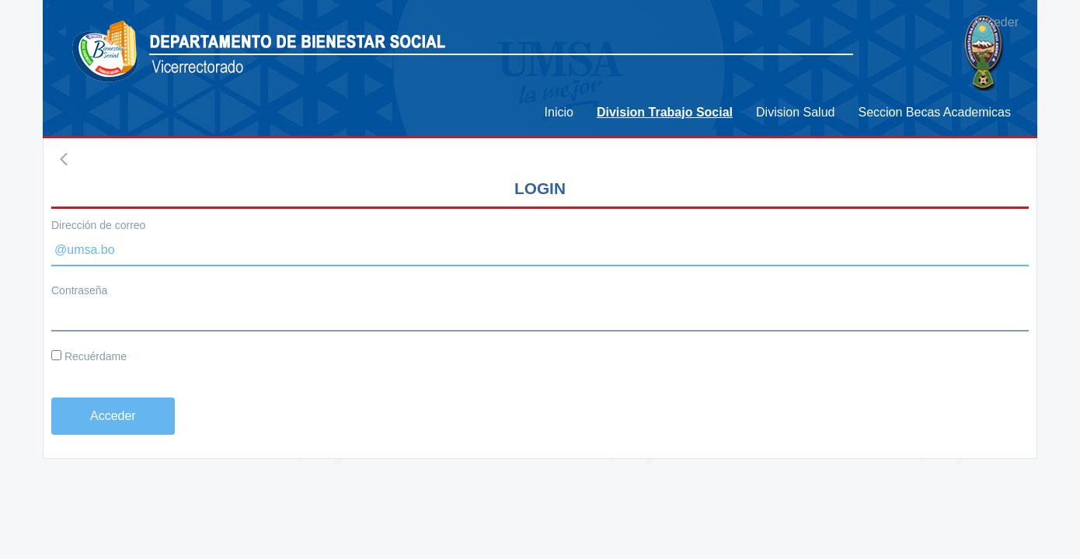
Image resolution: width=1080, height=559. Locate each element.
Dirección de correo (98, 225)
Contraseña (79, 290)
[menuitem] (559, 112)
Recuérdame (89, 356)
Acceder (996, 22)
